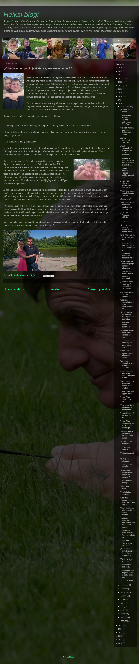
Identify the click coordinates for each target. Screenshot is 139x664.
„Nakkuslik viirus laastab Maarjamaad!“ (126, 294)
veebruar (124, 617)
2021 (120, 86)
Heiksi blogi (21, 14)
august (123, 596)
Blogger (72, 657)
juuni (123, 603)
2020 (120, 89)
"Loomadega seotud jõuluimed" (125, 325)
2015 (120, 625)
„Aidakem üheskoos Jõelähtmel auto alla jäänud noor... (127, 522)
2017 (120, 100)
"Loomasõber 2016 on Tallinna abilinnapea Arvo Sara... (125, 120)
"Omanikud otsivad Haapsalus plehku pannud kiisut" (127, 173)
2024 (120, 75)
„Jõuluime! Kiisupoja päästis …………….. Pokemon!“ (126, 217)
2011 (120, 640)
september (125, 592)
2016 (120, 103)
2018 (120, 96)
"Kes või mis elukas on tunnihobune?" (127, 256)
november (125, 585)
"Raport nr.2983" (126, 581)
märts (123, 614)
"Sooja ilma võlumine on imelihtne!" (126, 543)
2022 (120, 82)
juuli (122, 599)
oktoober (124, 589)
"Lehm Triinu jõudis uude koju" (125, 399)
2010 (120, 643)
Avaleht (56, 289)
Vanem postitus (99, 289)
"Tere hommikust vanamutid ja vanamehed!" (127, 407)
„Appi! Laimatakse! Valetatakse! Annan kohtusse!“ (126, 150)
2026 (120, 68)
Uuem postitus (13, 289)
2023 (120, 78)
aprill (123, 610)
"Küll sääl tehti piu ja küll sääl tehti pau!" (127, 237)
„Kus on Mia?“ (126, 199)
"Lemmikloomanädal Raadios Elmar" (127, 415)
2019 (120, 93)
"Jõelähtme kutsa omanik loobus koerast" (127, 193)
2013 (120, 633)
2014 (120, 629)
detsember (125, 107)
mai (122, 607)
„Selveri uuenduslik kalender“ (125, 140)
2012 (120, 636)
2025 (120, 71)
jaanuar (124, 621)
